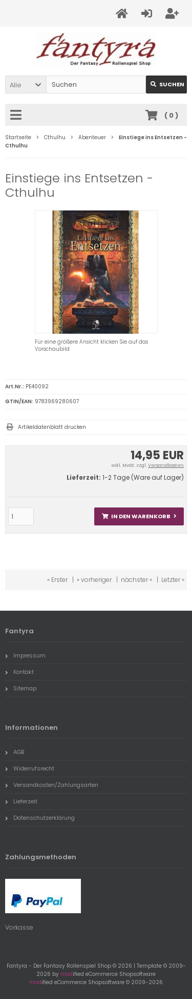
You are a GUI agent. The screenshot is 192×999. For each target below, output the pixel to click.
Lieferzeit (21, 801)
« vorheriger (94, 579)
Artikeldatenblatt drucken (52, 427)
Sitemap (20, 688)
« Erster (57, 579)
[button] (25, 84)
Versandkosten (166, 465)
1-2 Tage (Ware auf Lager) (143, 477)
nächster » (136, 579)
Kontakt (19, 672)
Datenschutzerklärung (40, 818)
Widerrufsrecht (29, 768)
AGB (14, 752)
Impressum (25, 655)
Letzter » (172, 579)
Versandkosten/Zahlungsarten (51, 785)
